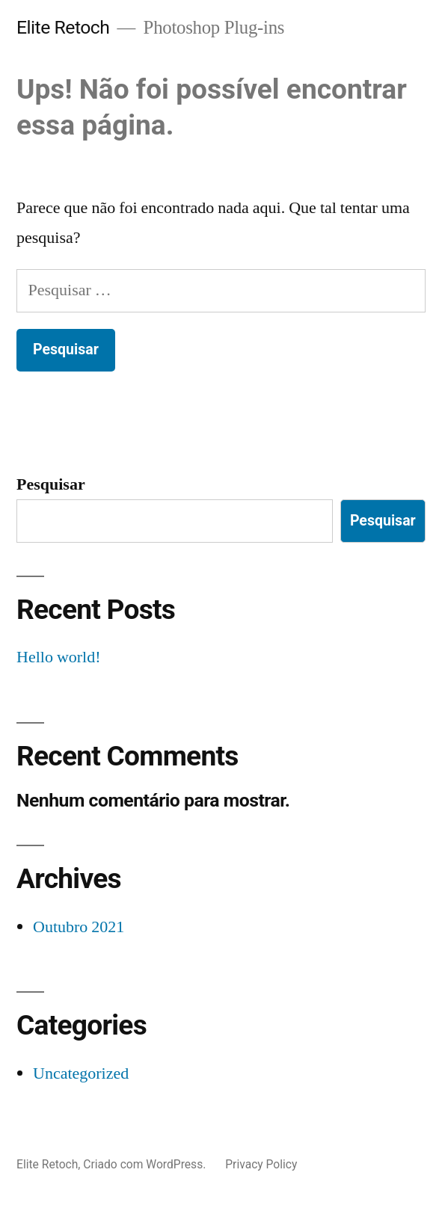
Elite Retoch (62, 27)
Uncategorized (81, 1073)
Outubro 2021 (78, 926)
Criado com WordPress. (146, 1164)
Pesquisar (50, 484)
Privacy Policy (261, 1164)
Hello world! (58, 657)
